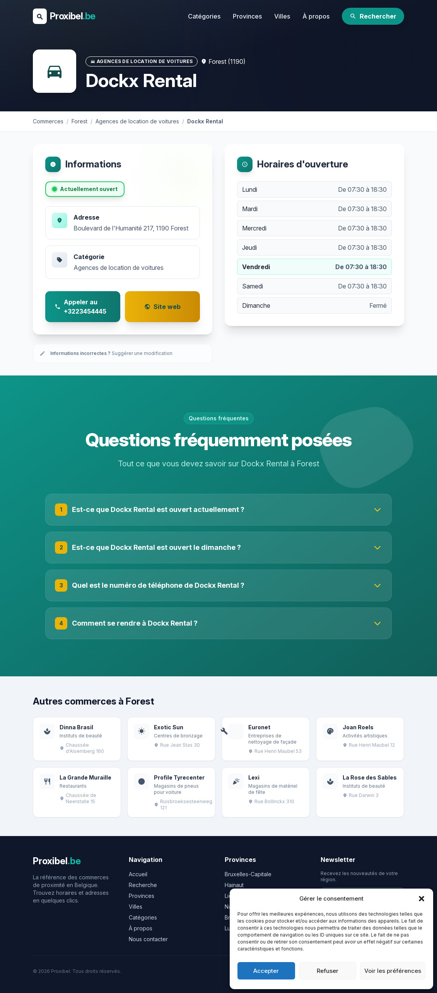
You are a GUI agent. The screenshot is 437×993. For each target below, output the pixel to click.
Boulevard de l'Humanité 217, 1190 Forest (130, 228)
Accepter (266, 970)
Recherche (143, 885)
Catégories (204, 16)
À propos (315, 16)
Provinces (247, 16)
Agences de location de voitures (118, 267)
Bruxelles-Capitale (248, 874)
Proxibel (72, 16)
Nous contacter (148, 939)
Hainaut (234, 885)
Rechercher (373, 16)
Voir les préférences (392, 970)
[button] (421, 899)
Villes (282, 16)
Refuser (327, 970)
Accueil (138, 874)
